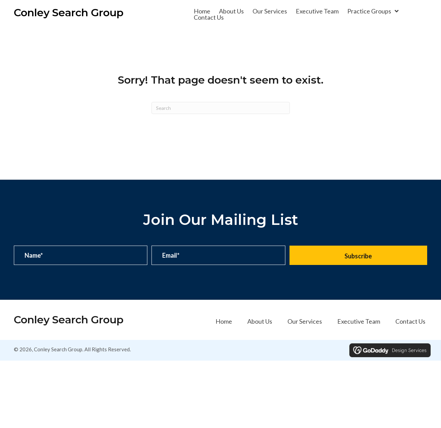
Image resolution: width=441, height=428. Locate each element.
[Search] (220, 108)
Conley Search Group (68, 12)
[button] (358, 255)
